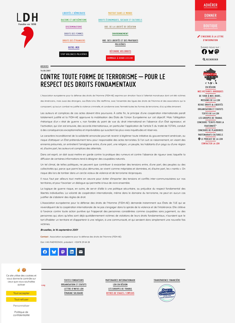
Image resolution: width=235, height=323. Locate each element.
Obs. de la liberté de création (120, 26)
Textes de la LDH (210, 113)
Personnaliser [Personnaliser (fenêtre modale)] (21, 305)
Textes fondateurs (74, 280)
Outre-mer (73, 47)
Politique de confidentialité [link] (21, 313)
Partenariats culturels (210, 134)
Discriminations (74, 26)
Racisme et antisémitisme (74, 20)
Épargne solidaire (73, 293)
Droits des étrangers (74, 40)
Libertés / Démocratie (73, 13)
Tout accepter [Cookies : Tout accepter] (21, 293)
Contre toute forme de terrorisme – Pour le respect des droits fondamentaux (103, 80)
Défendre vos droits (120, 51)
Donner (210, 15)
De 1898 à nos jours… (210, 96)
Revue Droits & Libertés (210, 104)
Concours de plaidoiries (210, 130)
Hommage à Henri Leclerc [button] (120, 58)
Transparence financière (167, 280)
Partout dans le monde (120, 13)
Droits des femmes (73, 33)
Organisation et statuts (73, 284)
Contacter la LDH (211, 143)
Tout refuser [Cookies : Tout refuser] (21, 299)
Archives (45, 66)
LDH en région (120, 284)
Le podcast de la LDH (210, 139)
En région (210, 87)
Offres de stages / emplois (120, 293)
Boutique (210, 25)
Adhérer (210, 5)
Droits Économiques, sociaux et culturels (120, 20)
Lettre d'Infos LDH (74, 288)
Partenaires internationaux (120, 280)
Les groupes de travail (120, 288)
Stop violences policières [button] (74, 54)
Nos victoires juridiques (210, 91)
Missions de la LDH (210, 100)
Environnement (120, 33)
